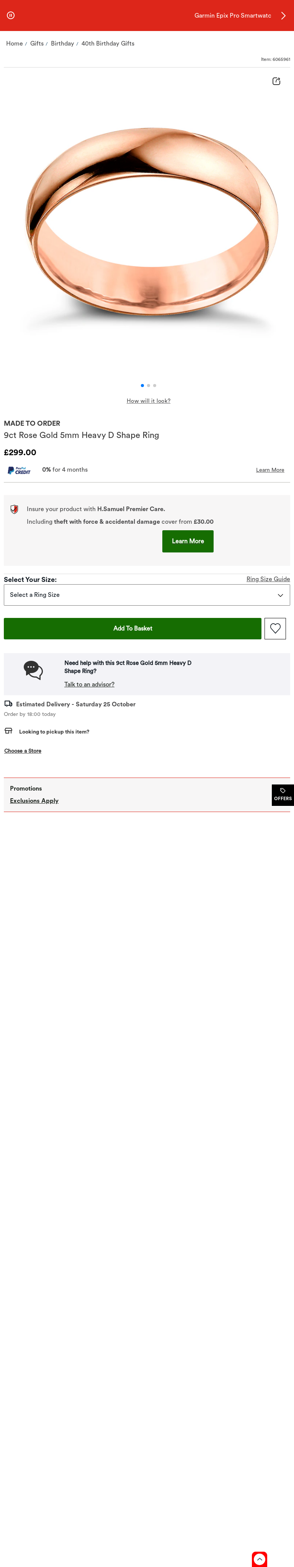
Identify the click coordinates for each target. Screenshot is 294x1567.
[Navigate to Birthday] (62, 43)
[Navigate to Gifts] (37, 43)
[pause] (10, 15)
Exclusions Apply (34, 800)
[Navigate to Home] (14, 43)
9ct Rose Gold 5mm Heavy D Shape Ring (81, 435)
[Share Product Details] (276, 82)
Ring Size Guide (268, 579)
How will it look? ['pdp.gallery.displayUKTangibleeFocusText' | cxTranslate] (148, 401)
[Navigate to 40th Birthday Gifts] (108, 43)
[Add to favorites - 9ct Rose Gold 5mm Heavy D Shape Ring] (275, 628)
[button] (283, 15)
